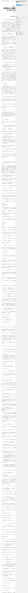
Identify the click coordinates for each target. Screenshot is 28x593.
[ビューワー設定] (13, 1)
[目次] (15, 1)
